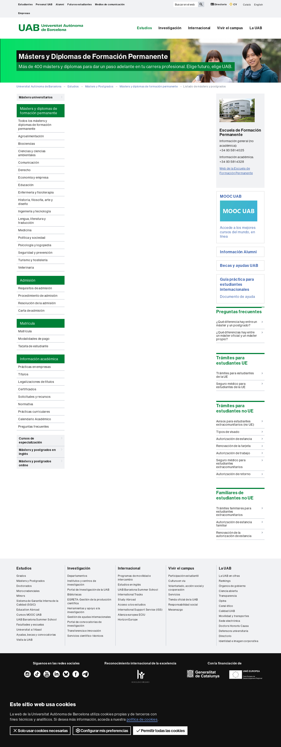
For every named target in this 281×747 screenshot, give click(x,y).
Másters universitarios (40, 97)
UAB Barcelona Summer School (36, 619)
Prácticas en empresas (34, 367)
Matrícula (25, 331)
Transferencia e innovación (84, 630)
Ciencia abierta (228, 591)
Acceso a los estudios (132, 604)
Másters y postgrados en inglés (40, 451)
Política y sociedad (31, 238)
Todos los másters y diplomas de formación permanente (34, 125)
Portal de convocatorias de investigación (84, 623)
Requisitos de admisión (35, 288)
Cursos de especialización (40, 439)
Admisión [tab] (27, 280)
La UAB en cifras (229, 575)
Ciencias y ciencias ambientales (32, 153)
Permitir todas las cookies (160, 730)
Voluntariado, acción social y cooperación (186, 587)
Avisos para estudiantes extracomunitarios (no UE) (239, 423)
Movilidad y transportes (234, 616)
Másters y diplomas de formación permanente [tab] (38, 110)
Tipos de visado (239, 432)
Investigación (170, 28)
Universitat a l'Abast (29, 629)
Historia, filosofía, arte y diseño (35, 202)
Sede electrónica (229, 620)
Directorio (219, 4)
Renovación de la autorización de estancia (239, 534)
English (258, 4)
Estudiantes (25, 4)
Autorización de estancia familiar (239, 523)
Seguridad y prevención (35, 253)
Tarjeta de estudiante (33, 346)
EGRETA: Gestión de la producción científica (89, 601)
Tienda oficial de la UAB (183, 599)
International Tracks (130, 594)
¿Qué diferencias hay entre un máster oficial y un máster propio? (239, 335)
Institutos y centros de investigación (81, 582)
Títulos (23, 374)
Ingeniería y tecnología (34, 211)
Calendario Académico (34, 419)
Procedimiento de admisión (38, 296)
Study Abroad (127, 599)
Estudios (144, 28)
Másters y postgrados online (40, 462)
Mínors (20, 595)
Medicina (24, 230)
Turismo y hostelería (33, 260)
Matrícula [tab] (27, 323)
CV (233, 4)
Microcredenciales (28, 591)
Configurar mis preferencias (101, 730)
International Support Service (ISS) (140, 609)
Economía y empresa (33, 177)
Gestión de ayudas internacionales (89, 617)
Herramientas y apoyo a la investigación (83, 610)
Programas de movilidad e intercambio (134, 577)
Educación (26, 185)
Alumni (60, 4)
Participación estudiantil (183, 575)
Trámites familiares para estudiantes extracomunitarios (239, 511)
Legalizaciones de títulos (36, 382)
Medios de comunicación (110, 4)
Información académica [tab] (39, 359)
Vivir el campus (230, 28)
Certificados (27, 389)
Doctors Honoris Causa (234, 626)
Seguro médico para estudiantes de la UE (239, 385)
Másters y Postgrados (99, 86)
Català (247, 4)
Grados (21, 575)
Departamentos (77, 575)
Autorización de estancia (239, 439)
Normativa (25, 404)
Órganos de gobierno (232, 586)
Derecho (24, 170)
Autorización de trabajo (239, 453)
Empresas (24, 13)
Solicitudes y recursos (34, 397)
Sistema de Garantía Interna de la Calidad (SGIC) (37, 602)
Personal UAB (44, 4)
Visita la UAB (24, 639)
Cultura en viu (177, 580)
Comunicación (28, 163)
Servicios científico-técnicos (85, 635)
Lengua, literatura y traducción (32, 221)
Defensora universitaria (233, 631)
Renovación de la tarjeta (239, 446)
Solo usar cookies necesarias (40, 730)
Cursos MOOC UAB (29, 614)
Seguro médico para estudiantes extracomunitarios (239, 463)
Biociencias (26, 144)
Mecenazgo (175, 609)
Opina (222, 600)
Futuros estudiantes (79, 4)
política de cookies (142, 719)
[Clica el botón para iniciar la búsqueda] (201, 4)
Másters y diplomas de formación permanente (149, 86)
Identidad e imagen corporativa (238, 641)
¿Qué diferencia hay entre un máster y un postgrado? (239, 323)
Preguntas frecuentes (33, 427)
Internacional (199, 28)
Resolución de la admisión (37, 303)
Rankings (225, 580)
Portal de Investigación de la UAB (88, 589)
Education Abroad (28, 609)
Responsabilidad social (183, 604)
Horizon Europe (128, 619)
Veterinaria (26, 267)
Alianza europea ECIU (131, 614)
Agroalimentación (31, 136)
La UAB (256, 28)
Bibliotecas (74, 594)
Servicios (174, 594)
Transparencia (228, 595)
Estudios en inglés (129, 584)
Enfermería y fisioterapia (36, 192)
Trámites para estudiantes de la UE (239, 374)
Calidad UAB (227, 611)
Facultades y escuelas (30, 624)
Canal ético (226, 606)
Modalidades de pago (34, 339)
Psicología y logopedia (34, 245)
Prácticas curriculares (34, 412)
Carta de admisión (31, 311)
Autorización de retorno (239, 474)
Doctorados (24, 586)
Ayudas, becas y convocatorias (36, 634)
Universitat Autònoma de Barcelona (38, 86)
